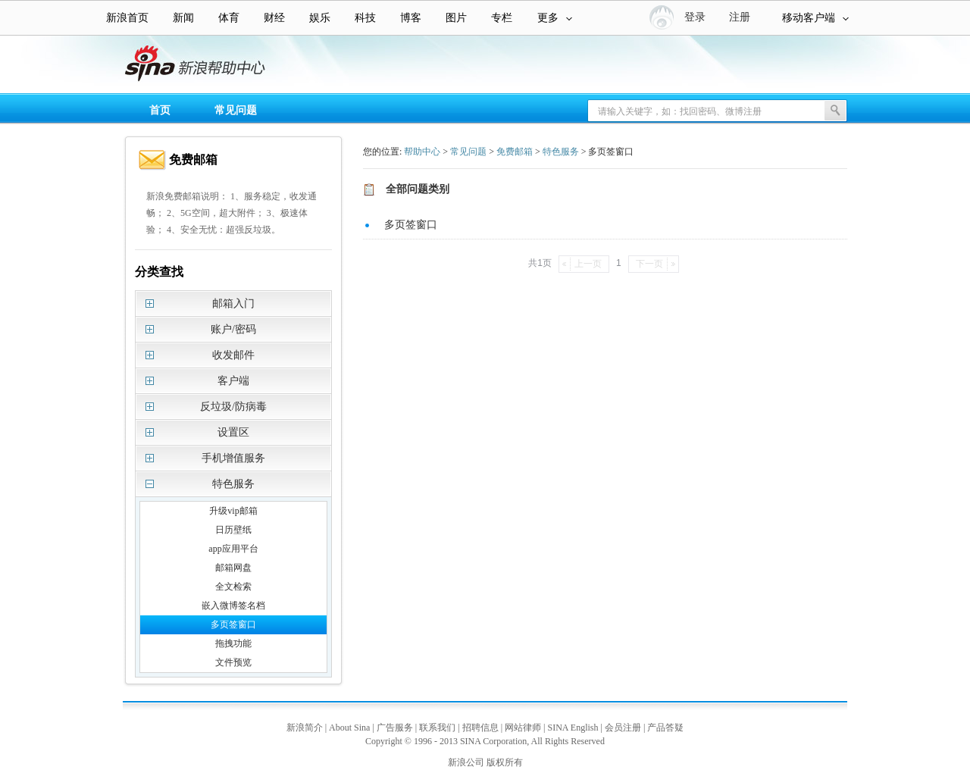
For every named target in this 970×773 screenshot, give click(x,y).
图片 (456, 17)
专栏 (501, 17)
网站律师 (523, 727)
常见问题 (235, 110)
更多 (554, 17)
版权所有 (505, 762)
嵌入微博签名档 (233, 605)
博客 (410, 17)
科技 (365, 17)
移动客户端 (815, 17)
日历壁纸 (233, 529)
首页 (160, 110)
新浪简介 (304, 727)
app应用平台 (233, 548)
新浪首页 (127, 17)
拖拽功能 (233, 643)
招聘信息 (480, 727)
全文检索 (233, 586)
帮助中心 (422, 151)
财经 (274, 17)
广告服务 (395, 727)
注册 (739, 17)
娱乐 (319, 17)
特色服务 (561, 151)
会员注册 (623, 727)
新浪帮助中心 (72, 65)
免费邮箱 (514, 151)
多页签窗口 (233, 624)
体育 (228, 17)
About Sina (349, 727)
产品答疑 (665, 727)
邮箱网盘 (233, 567)
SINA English (572, 727)
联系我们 (437, 727)
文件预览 (233, 662)
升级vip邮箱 (233, 510)
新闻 (183, 17)
